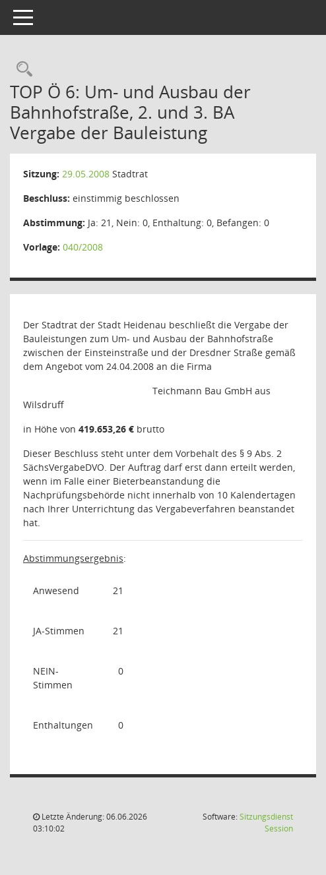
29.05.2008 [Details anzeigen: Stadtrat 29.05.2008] (86, 173)
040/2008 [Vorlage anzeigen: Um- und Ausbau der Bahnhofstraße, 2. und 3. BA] (83, 247)
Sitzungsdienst (266, 822)
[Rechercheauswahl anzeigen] (21, 69)
